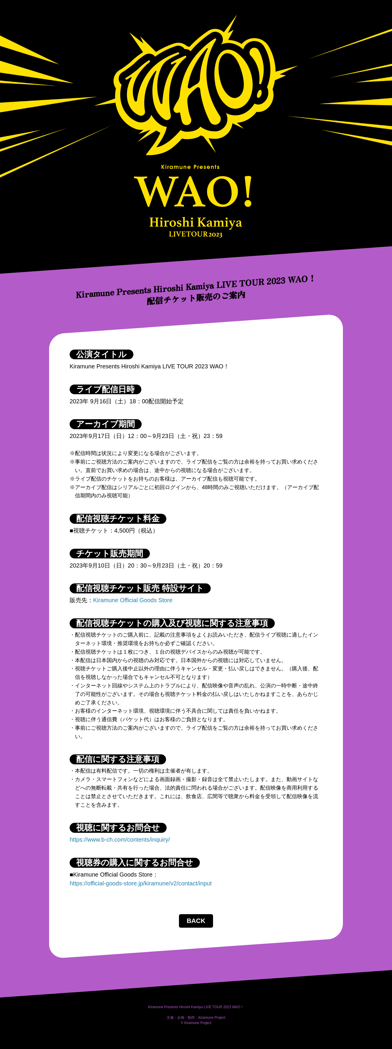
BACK (196, 920)
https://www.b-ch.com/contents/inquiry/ (120, 840)
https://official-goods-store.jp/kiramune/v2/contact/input (141, 883)
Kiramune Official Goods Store (132, 600)
